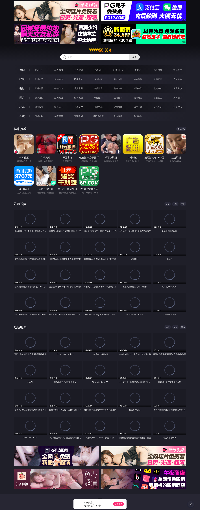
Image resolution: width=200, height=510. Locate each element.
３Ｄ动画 (98, 79)
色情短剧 (138, 116)
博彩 (22, 70)
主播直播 (158, 79)
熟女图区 (158, 97)
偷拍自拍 (58, 88)
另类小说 (138, 106)
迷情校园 (118, 106)
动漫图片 (98, 97)
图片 (22, 97)
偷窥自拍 (39, 97)
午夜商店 (58, 116)
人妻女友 (78, 106)
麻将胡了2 (118, 69)
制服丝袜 (118, 88)
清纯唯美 (138, 97)
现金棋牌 (158, 69)
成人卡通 (78, 88)
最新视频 (20, 204)
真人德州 (58, 69)
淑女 (175, 327)
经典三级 (138, 88)
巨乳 (175, 204)
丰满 (167, 327)
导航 (22, 116)
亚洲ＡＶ (39, 79)
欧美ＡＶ (78, 79)
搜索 (134, 57)
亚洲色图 (58, 97)
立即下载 (118, 504)
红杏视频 (118, 116)
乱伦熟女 (158, 88)
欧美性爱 (98, 88)
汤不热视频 (98, 116)
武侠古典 (98, 106)
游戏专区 (98, 69)
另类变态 (177, 88)
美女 (167, 204)
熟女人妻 (118, 79)
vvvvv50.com (100, 50)
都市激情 (39, 106)
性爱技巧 (177, 106)
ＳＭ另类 (177, 79)
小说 (22, 107)
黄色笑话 (158, 106)
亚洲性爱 (39, 88)
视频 (22, 79)
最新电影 (20, 327)
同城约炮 (39, 116)
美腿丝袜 (118, 97)
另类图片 (177, 97)
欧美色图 (78, 97)
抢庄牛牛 (177, 69)
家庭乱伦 (58, 106)
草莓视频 (78, 116)
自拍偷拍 (58, 79)
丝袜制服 (138, 79)
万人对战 (78, 69)
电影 (22, 88)
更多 (183, 204)
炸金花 (138, 69)
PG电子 (38, 69)
